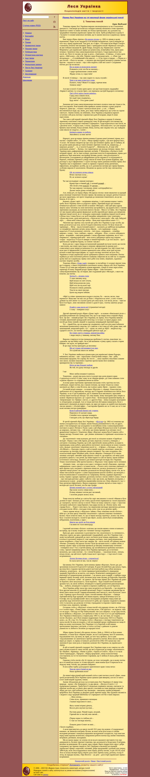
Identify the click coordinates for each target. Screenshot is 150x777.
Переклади (30, 65)
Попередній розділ (82, 761)
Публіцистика (31, 54)
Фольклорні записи (33, 68)
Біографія (29, 37)
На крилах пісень (92, 39)
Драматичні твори (33, 47)
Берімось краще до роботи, (80, 132)
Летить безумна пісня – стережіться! (84, 558)
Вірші (27, 40)
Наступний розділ (104, 761)
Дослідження (30, 79)
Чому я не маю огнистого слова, (82, 80)
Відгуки (100, 422)
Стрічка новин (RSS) (32, 26)
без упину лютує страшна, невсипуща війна (87, 333)
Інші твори (29, 61)
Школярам (27, 86)
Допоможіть (75, 765)
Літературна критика (34, 58)
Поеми (28, 44)
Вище (93, 761)
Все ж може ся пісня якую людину (83, 67)
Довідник (27, 82)
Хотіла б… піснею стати (79, 276)
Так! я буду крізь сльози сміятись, (83, 93)
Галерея (28, 75)
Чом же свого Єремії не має (81, 669)
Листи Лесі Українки (33, 72)
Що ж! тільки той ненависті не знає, (84, 348)
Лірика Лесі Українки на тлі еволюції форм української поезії (93, 17)
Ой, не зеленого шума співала (81, 172)
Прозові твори (31, 51)
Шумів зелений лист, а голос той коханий (86, 488)
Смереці (45, 774)
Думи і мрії (81, 263)
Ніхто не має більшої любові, (81, 365)
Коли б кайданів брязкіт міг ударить (84, 411)
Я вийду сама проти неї (79, 307)
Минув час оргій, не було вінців (82, 522)
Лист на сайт (28, 21)
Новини (28, 33)
